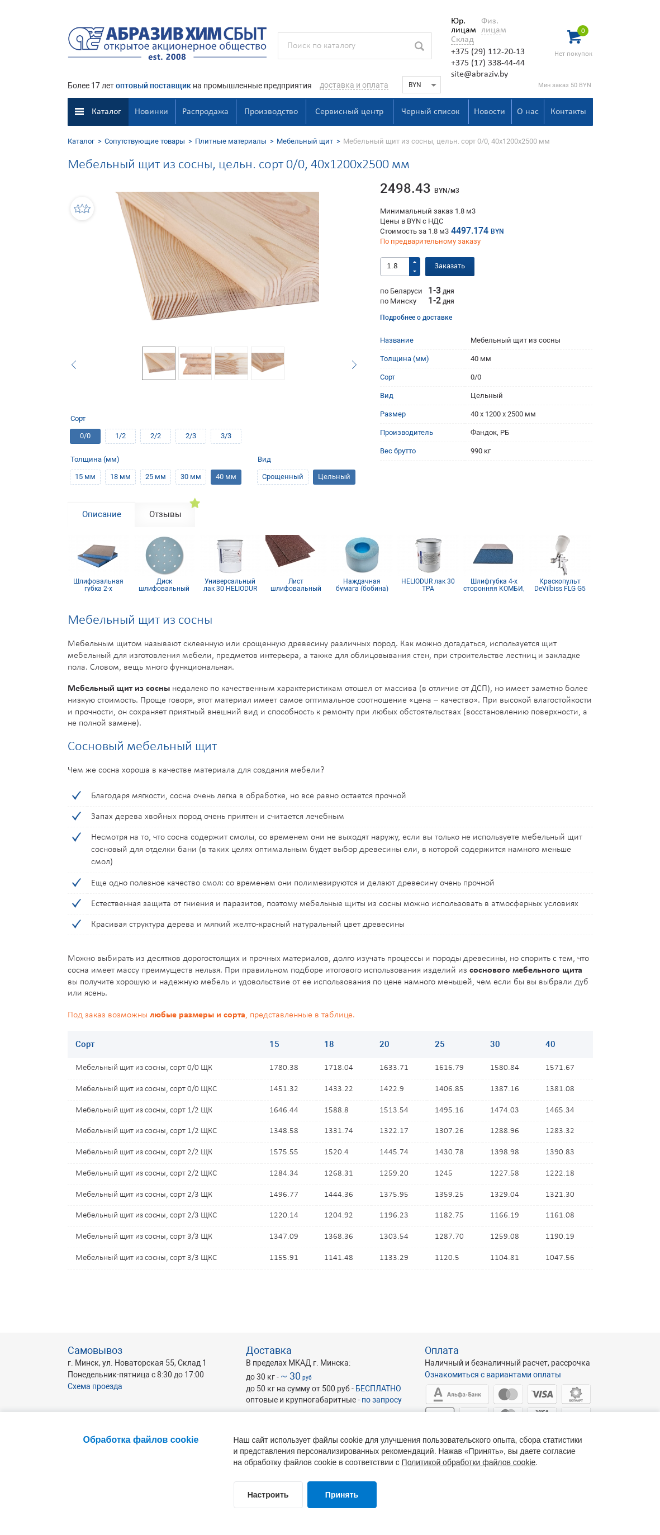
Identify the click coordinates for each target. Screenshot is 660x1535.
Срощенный (282, 476)
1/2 (120, 436)
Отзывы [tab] (165, 514)
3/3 (226, 436)
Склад (462, 39)
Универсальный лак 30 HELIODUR (230, 584)
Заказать (450, 266)
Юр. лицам (461, 26)
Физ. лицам (491, 26)
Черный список (430, 111)
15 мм (85, 476)
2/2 (155, 436)
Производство (271, 111)
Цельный (334, 476)
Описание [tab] (101, 514)
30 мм (191, 476)
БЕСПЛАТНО (378, 1388)
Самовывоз (95, 1350)
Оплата (442, 1350)
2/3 (191, 436)
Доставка (269, 1350)
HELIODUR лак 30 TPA (428, 584)
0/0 (85, 436)
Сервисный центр (349, 111)
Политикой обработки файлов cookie (469, 1462)
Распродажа (205, 111)
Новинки (151, 111)
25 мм (155, 476)
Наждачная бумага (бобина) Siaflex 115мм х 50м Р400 (362, 584)
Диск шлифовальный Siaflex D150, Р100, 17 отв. (164, 584)
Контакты (568, 111)
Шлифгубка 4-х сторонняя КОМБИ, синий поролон (493, 584)
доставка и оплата (354, 84)
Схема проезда (95, 1386)
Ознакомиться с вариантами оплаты (493, 1374)
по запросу (382, 1399)
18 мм (120, 476)
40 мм (226, 476)
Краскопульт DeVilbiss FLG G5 (560, 584)
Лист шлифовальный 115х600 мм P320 (296, 584)
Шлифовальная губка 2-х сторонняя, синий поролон (98, 584)
